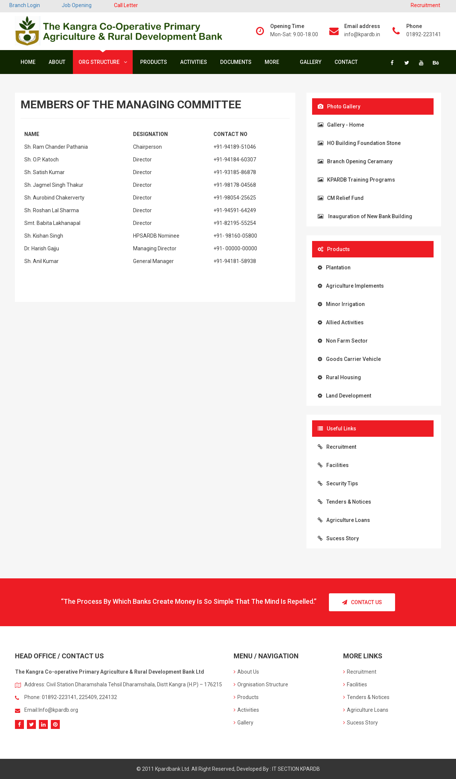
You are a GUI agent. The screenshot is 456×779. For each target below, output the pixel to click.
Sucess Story (338, 538)
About (57, 62)
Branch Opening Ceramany (355, 161)
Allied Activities (341, 322)
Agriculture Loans (344, 520)
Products (153, 62)
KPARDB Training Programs (356, 180)
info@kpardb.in (362, 34)
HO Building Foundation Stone (359, 143)
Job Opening (77, 5)
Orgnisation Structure (261, 684)
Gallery (310, 62)
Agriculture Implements (351, 286)
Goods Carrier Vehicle (349, 359)
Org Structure (102, 62)
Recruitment (337, 447)
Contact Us (362, 602)
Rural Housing (339, 377)
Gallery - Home (341, 125)
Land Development (344, 396)
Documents (236, 62)
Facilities (333, 465)
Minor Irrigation (341, 304)
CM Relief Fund (341, 198)
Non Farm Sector (343, 341)
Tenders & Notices (344, 502)
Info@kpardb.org (58, 710)
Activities (193, 62)
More (274, 62)
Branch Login (24, 5)
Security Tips (338, 483)
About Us (246, 672)
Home (28, 62)
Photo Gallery (339, 106)
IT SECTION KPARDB (296, 769)
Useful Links (337, 429)
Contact (346, 62)
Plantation (334, 268)
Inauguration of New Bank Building (365, 216)
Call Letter (126, 5)
